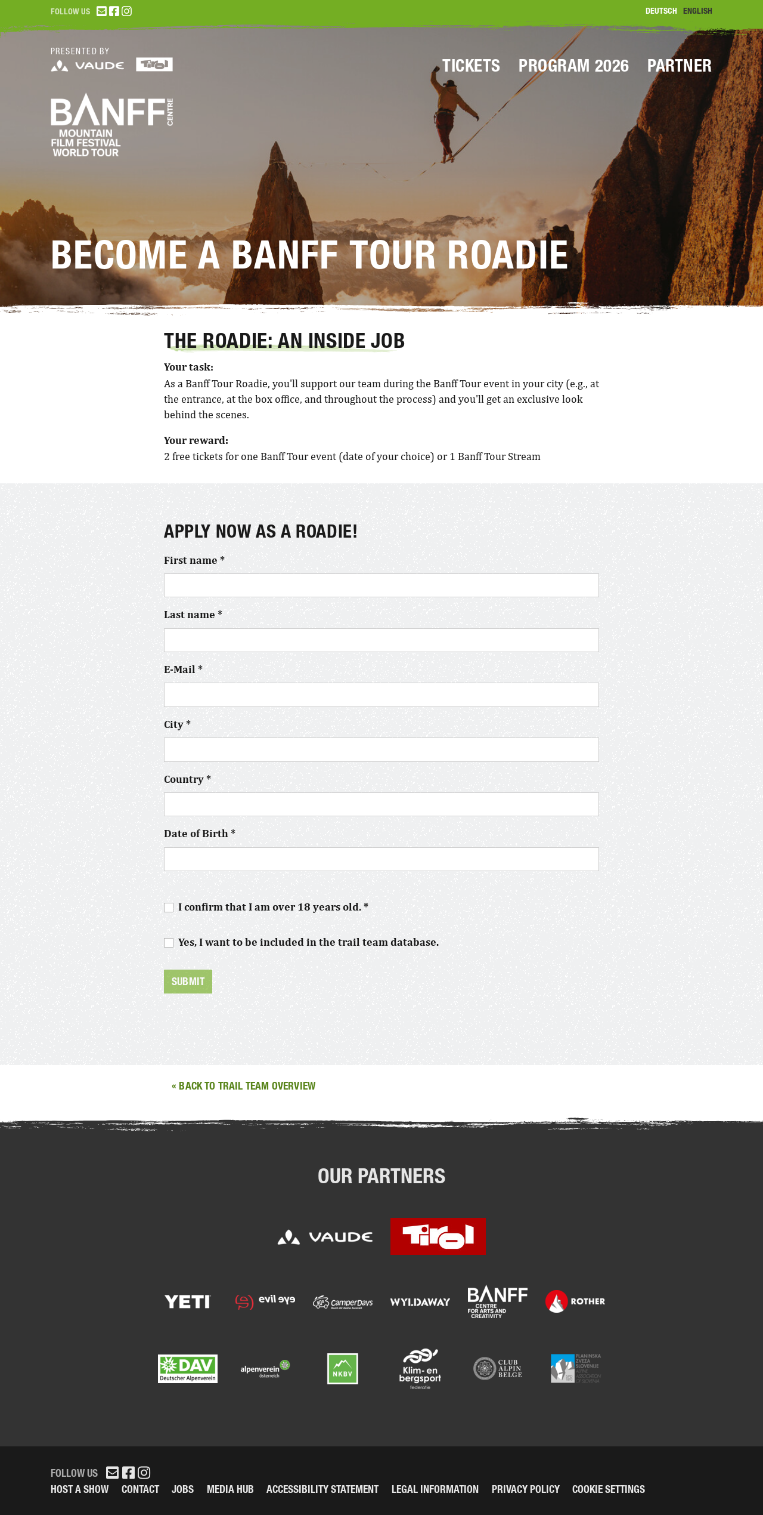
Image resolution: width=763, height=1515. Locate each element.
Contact (140, 1489)
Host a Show (79, 1489)
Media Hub (230, 1489)
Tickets (471, 65)
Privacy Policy (526, 1489)
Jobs (183, 1489)
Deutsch (661, 11)
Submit (188, 981)
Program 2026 (574, 65)
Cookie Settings (608, 1489)
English (697, 11)
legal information (435, 1489)
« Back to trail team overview (243, 1085)
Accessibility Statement (322, 1489)
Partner (679, 65)
